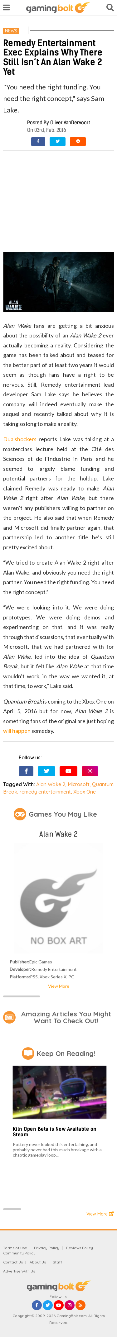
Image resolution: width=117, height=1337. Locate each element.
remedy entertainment (45, 792)
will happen (17, 730)
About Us (38, 1262)
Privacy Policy (46, 1247)
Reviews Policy (79, 1247)
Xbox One (84, 792)
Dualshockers (20, 439)
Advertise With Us (19, 1271)
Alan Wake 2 (50, 784)
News (11, 31)
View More (58, 986)
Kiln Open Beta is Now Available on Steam (55, 1132)
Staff (57, 1262)
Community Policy (19, 1253)
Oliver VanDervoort (70, 123)
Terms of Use (15, 1247)
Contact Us (13, 1262)
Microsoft (79, 784)
